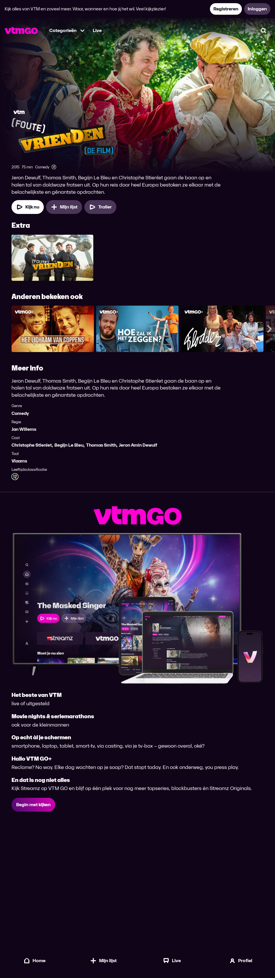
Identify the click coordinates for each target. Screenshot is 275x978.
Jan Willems (24, 429)
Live (97, 30)
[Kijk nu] (28, 208)
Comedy (20, 414)
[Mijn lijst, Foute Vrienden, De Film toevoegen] (64, 208)
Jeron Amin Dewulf (138, 445)
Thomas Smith (101, 445)
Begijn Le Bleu (69, 445)
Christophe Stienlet (32, 445)
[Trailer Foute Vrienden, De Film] (100, 208)
